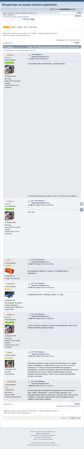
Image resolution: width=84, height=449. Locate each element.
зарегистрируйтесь (9, 15)
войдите (31, 13)
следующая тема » (75, 40)
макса (9, 352)
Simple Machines (50, 431)
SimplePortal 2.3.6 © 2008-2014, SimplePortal (42, 435)
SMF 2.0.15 (34, 431)
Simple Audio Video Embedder (42, 437)
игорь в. (54, 33)
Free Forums (46, 433)
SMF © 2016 (41, 431)
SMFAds (38, 433)
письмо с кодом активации (20, 17)
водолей (11, 284)
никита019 (11, 382)
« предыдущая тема (61, 40)
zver (8, 260)
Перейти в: (64, 418)
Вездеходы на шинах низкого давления (29, 4)
